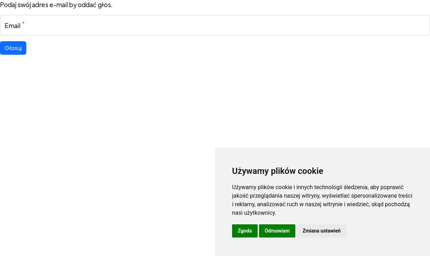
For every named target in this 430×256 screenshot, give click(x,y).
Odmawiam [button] (277, 231)
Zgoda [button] (245, 231)
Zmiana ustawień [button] (321, 231)
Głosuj (13, 48)
